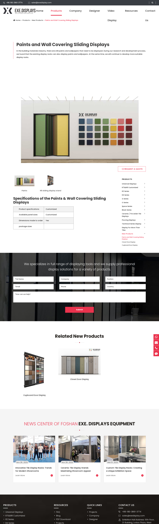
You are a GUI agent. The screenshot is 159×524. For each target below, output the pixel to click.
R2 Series (125, 191)
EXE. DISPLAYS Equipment (79, 424)
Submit (79, 309)
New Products (127, 234)
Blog (58, 515)
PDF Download (63, 519)
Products (56, 11)
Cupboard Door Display (130, 245)
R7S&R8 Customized (130, 187)
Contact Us (150, 15)
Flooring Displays (129, 220)
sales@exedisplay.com (41, 3)
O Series (125, 202)
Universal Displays (129, 184)
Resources (131, 11)
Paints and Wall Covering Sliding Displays (133, 238)
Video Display (112, 15)
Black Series (127, 210)
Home (39, 11)
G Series (125, 199)
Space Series (127, 206)
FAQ (58, 512)
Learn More (34, 475)
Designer (94, 11)
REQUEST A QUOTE (132, 169)
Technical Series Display (131, 224)
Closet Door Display (128, 242)
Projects (93, 512)
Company (75, 11)
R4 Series (125, 195)
